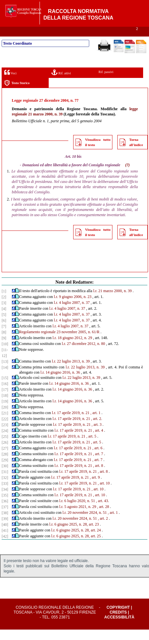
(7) (127, 175)
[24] (5, 441)
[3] (4, 313)
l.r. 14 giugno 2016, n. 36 (60, 382)
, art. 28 (103, 517)
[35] (5, 505)
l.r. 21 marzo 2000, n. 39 (112, 301)
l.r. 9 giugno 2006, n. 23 (72, 307)
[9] (4, 348)
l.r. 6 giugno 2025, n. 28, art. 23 (74, 534)
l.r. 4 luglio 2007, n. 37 (72, 313)
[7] (4, 337)
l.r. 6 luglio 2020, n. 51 (77, 511)
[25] (5, 447)
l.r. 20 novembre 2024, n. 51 (84, 523)
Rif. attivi (61, 82)
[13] (5, 372)
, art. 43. (102, 511)
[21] (5, 423)
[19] (5, 411)
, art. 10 (104, 493)
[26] (5, 453)
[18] (5, 406)
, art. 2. (96, 429)
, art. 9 (95, 487)
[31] (5, 482)
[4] (4, 319)
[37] (5, 517)
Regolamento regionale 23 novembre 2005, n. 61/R (59, 342)
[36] (5, 511)
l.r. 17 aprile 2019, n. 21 (71, 423)
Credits (118, 622)
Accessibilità (119, 627)
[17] (5, 400)
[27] (5, 458)
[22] (5, 429)
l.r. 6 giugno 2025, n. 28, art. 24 (76, 540)
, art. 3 (96, 435)
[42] (5, 546)
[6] (4, 331)
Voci (10, 82)
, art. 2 (103, 529)
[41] (5, 541)
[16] (5, 394)
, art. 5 (91, 446)
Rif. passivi (106, 82)
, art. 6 (97, 458)
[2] (4, 307)
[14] (5, 378)
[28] (5, 464)
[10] (5, 354)
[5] (4, 325)
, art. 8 (98, 476)
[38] (5, 523)
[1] (4, 301)
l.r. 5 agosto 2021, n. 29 (77, 517)
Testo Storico (16, 93)
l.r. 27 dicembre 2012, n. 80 (83, 354)
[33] (5, 494)
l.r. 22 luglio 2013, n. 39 (71, 371)
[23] (5, 435)
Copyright (118, 618)
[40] (5, 535)
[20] (5, 417)
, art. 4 (98, 441)
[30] (5, 476)
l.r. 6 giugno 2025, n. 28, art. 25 (76, 546)
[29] (5, 470)
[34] (5, 500)
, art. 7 (98, 464)
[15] (5, 388)
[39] (5, 529)
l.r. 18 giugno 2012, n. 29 (72, 348)
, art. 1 (96, 423)
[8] (4, 342)
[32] (5, 488)
